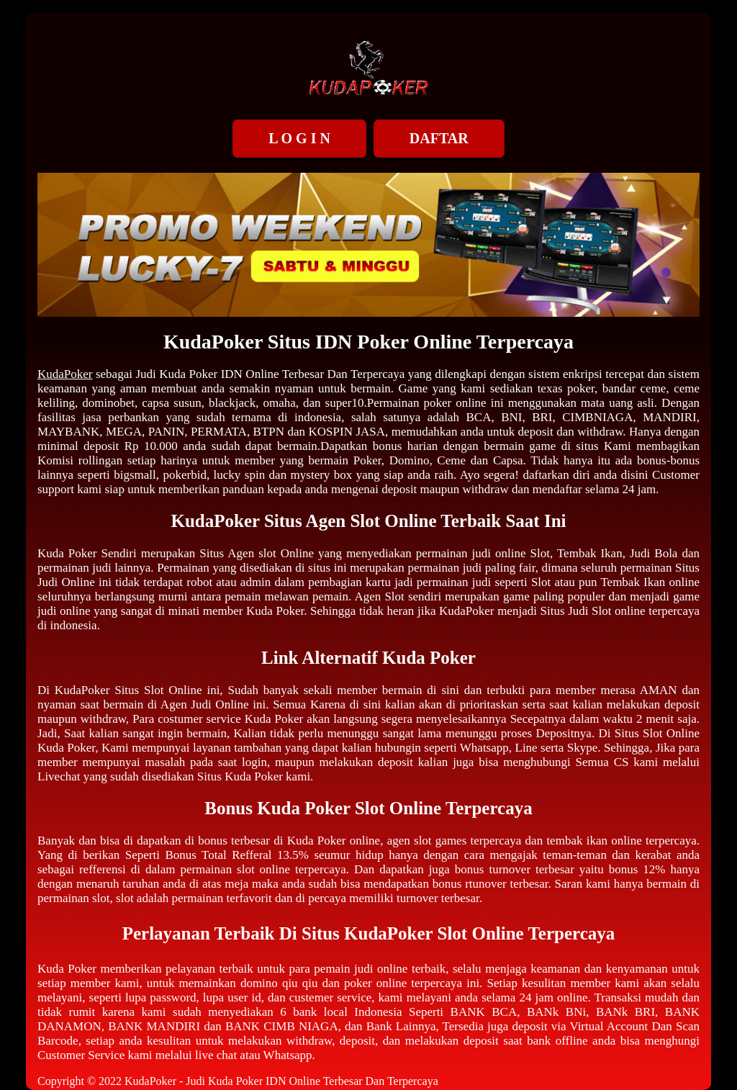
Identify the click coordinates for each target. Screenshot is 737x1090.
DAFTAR (439, 138)
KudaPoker (64, 374)
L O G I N (299, 138)
